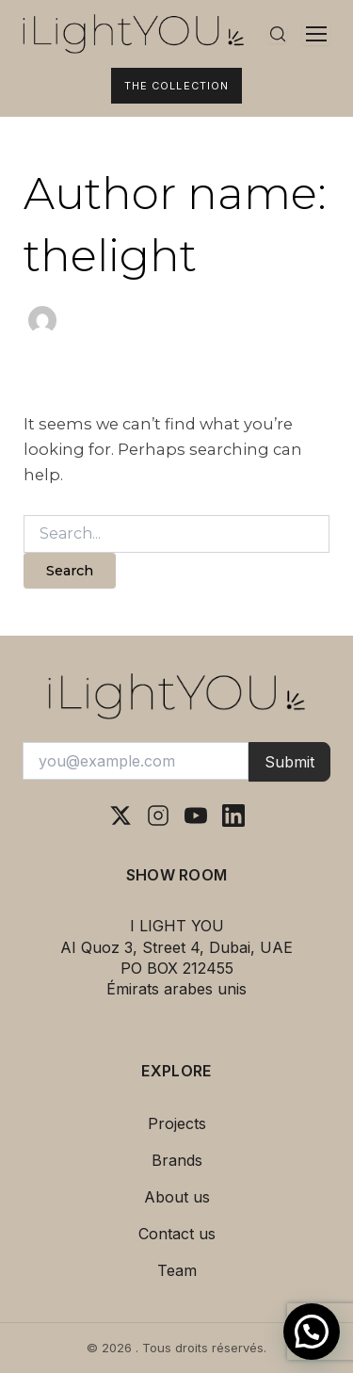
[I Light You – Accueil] (133, 33)
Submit (289, 761)
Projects (177, 1123)
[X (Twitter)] (120, 815)
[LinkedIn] (233, 815)
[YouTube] (196, 815)
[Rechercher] (277, 33)
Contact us (177, 1233)
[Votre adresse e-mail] (136, 761)
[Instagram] (158, 815)
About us (177, 1196)
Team (177, 1270)
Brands (177, 1160)
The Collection (176, 85)
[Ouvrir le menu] (316, 34)
